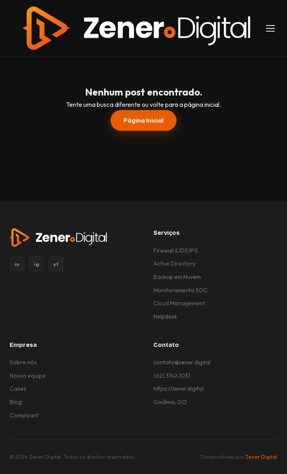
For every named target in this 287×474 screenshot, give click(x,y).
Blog (16, 402)
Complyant (24, 415)
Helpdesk (165, 316)
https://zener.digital (178, 388)
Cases (18, 388)
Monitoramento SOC (180, 290)
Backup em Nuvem (177, 277)
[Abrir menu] (270, 28)
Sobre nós (23, 362)
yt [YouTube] (56, 264)
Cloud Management (179, 303)
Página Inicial (143, 120)
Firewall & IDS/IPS (175, 250)
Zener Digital (261, 456)
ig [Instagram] (36, 264)
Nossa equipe (28, 375)
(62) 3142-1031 (171, 375)
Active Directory (174, 263)
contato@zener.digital (181, 362)
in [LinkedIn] (17, 264)
